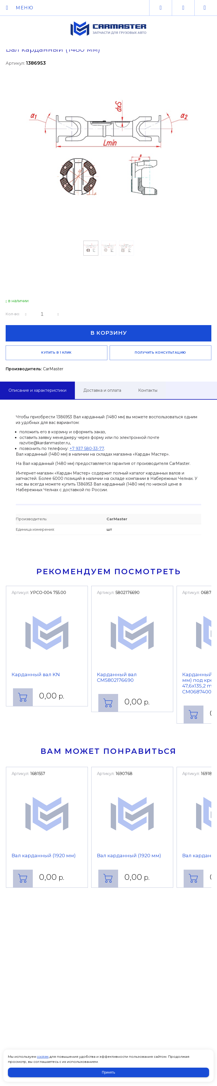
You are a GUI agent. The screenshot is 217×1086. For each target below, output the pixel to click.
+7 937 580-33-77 (87, 448)
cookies (43, 1056)
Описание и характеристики (37, 390)
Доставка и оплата (102, 390)
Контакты (147, 390)
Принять (108, 1072)
